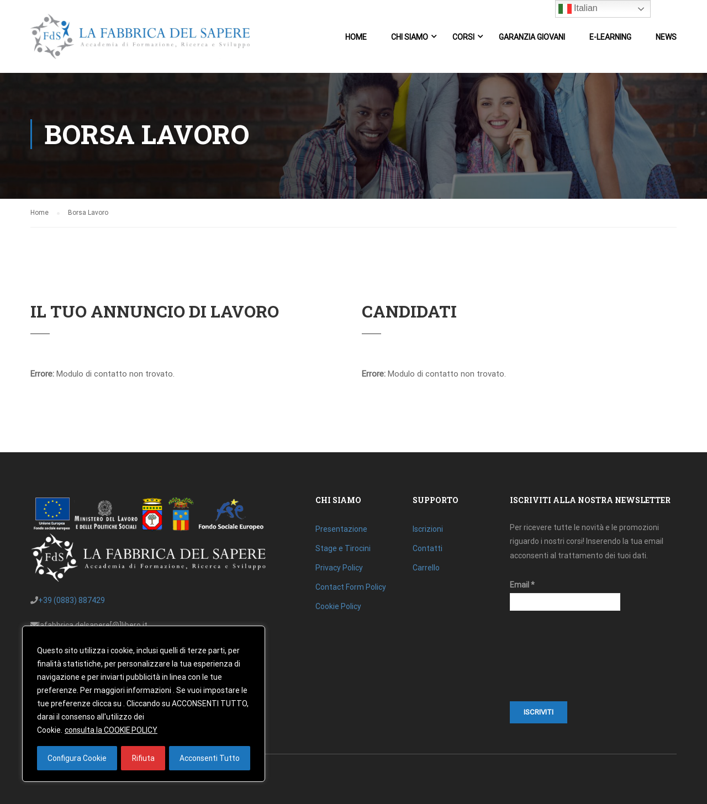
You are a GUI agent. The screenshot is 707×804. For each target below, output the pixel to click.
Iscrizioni (428, 529)
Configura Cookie (77, 758)
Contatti (427, 548)
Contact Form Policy (350, 587)
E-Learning (610, 37)
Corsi (463, 37)
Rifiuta (142, 758)
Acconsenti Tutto (209, 758)
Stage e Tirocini (343, 548)
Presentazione (341, 529)
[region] (143, 704)
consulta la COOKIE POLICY (112, 730)
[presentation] (555, 661)
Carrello (426, 567)
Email (522, 584)
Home (356, 37)
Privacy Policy (339, 567)
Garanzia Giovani (532, 37)
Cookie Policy (338, 606)
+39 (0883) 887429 (71, 600)
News (666, 37)
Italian (578, 8)
